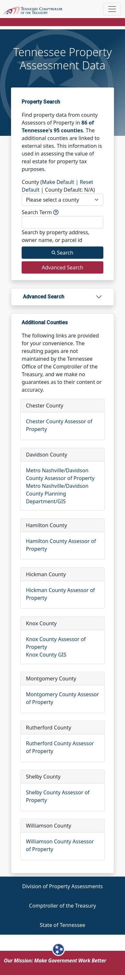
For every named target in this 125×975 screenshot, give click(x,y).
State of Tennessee (62, 925)
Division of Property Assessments (62, 886)
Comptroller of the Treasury (62, 905)
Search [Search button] (62, 252)
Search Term (40, 212)
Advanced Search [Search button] (62, 267)
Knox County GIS (46, 654)
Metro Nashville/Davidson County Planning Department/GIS (57, 493)
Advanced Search (43, 297)
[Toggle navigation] (112, 9)
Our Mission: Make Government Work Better (55, 960)
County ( (32, 182)
